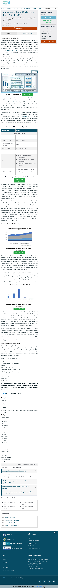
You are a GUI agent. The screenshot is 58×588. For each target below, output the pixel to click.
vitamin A (11, 278)
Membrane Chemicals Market (12, 525)
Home (2, 8)
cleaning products (12, 50)
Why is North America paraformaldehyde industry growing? (19, 487)
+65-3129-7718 (34, 566)
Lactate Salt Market (10, 523)
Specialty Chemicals (25, 8)
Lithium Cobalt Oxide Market (12, 520)
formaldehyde (16, 102)
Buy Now (48, 17)
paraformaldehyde (31, 98)
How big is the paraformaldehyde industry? (19, 471)
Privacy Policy (38, 586)
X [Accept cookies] (44, 586)
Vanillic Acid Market (10, 517)
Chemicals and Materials (12, 8)
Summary (9, 33)
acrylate (24, 116)
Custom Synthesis (36, 8)
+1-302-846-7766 (34, 565)
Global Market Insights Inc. (9, 578)
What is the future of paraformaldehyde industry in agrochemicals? (19, 482)
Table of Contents (27, 33)
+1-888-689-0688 (36, 563)
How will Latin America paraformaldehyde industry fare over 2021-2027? (19, 493)
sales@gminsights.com (37, 568)
